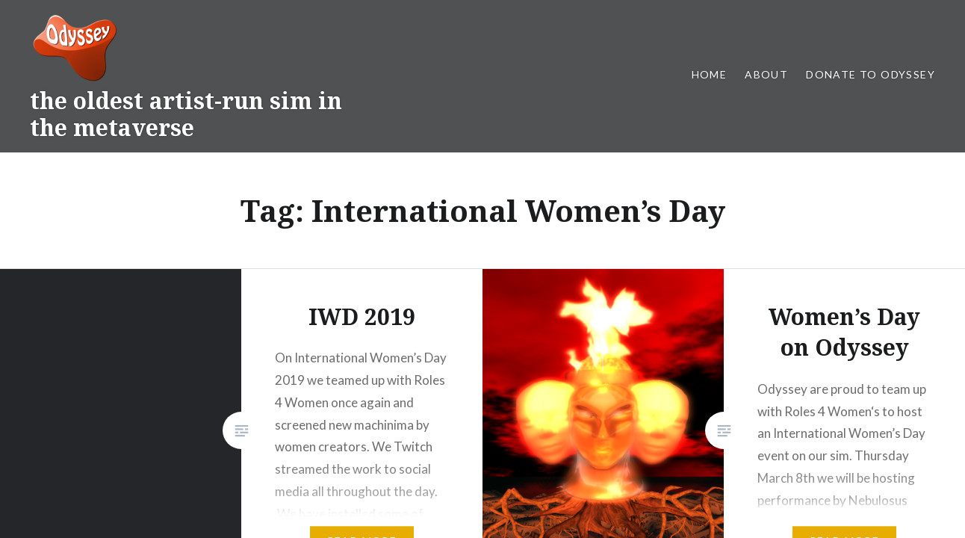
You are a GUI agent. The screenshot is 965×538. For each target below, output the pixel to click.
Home (709, 74)
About (766, 74)
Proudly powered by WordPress (397, 431)
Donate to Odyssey (870, 74)
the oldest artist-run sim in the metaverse (186, 114)
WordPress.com (603, 431)
